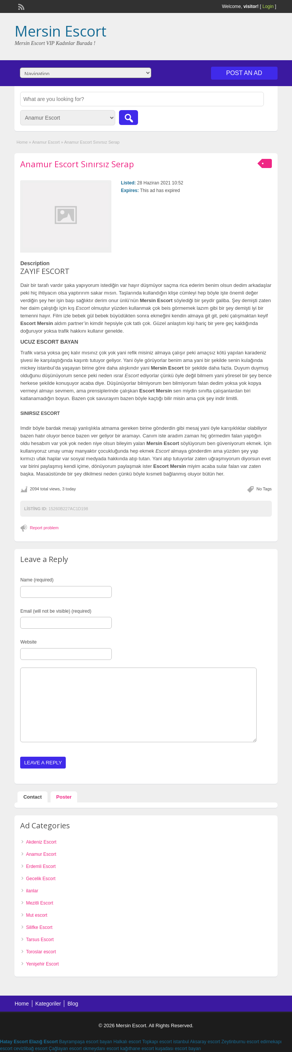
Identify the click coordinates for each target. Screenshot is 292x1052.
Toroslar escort (41, 951)
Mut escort (36, 915)
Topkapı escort (157, 1041)
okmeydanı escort (101, 1048)
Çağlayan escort (65, 1048)
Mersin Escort (60, 31)
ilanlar (32, 890)
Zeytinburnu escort (240, 1041)
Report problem (44, 527)
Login (267, 6)
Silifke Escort (39, 927)
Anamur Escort (46, 142)
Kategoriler (48, 1004)
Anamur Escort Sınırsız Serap (77, 164)
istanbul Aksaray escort (196, 1041)
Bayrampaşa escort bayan (85, 1041)
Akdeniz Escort (41, 842)
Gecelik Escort (40, 878)
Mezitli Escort (39, 903)
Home (21, 142)
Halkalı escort (127, 1041)
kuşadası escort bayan (178, 1048)
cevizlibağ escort (31, 1048)
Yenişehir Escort (42, 964)
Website (28, 642)
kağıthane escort (137, 1048)
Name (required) (36, 580)
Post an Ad (244, 73)
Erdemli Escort (41, 866)
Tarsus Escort (40, 939)
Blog (72, 1004)
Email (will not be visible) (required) (55, 611)
